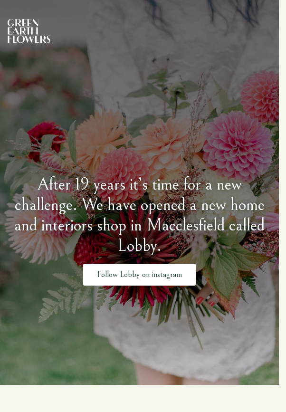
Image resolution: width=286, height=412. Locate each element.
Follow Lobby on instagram (139, 273)
